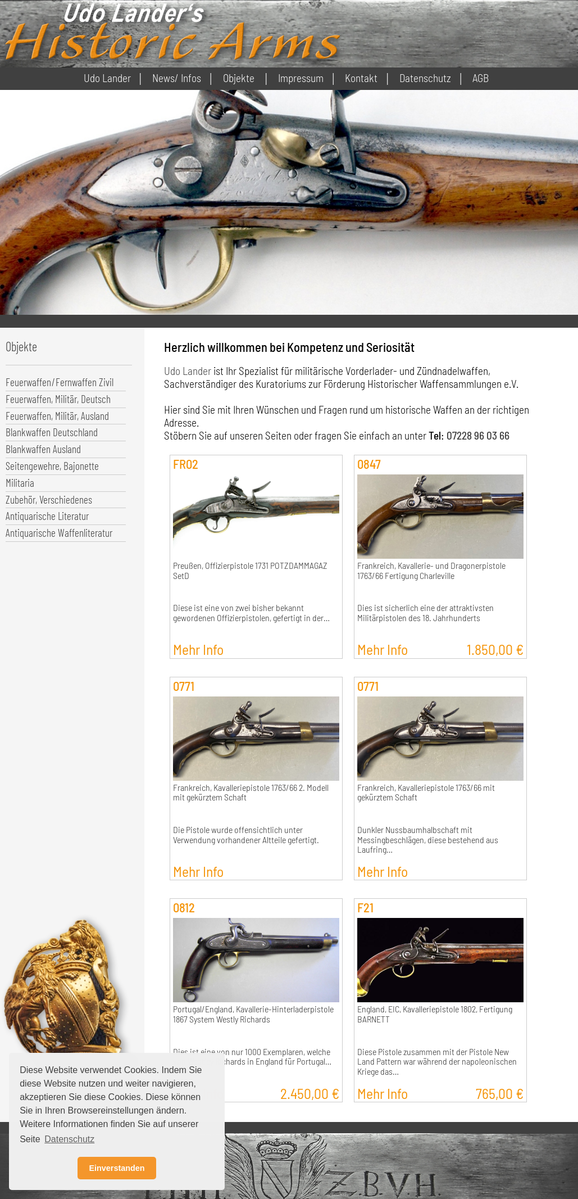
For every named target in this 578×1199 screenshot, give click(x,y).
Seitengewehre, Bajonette (52, 465)
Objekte (238, 77)
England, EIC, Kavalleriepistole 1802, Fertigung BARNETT (434, 1014)
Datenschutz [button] (69, 1139)
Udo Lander (107, 77)
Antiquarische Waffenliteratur (59, 532)
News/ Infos (176, 77)
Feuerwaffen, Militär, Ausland (57, 415)
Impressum (301, 77)
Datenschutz (425, 77)
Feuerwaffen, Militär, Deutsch (58, 398)
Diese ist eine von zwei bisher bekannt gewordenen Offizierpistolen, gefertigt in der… (251, 613)
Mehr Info (198, 649)
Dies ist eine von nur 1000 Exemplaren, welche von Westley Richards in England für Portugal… (252, 1057)
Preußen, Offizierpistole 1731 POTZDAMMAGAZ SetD (250, 570)
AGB (480, 77)
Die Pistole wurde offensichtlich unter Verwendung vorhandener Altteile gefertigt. (246, 835)
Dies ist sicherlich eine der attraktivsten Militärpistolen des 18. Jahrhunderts (425, 613)
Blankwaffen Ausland (43, 448)
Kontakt (361, 77)
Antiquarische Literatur (47, 515)
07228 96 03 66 (478, 435)
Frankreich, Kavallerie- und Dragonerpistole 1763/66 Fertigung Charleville (431, 570)
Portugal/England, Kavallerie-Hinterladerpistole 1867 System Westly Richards (253, 1014)
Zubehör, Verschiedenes (49, 499)
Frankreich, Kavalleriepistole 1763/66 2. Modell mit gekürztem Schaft (251, 792)
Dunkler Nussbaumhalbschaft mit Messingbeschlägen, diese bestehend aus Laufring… (428, 839)
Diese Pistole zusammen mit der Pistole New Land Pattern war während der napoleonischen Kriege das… (437, 1061)
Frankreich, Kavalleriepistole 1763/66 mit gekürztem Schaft (426, 792)
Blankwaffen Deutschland (52, 432)
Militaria (20, 482)
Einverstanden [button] (116, 1168)
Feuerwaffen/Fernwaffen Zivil (59, 381)
